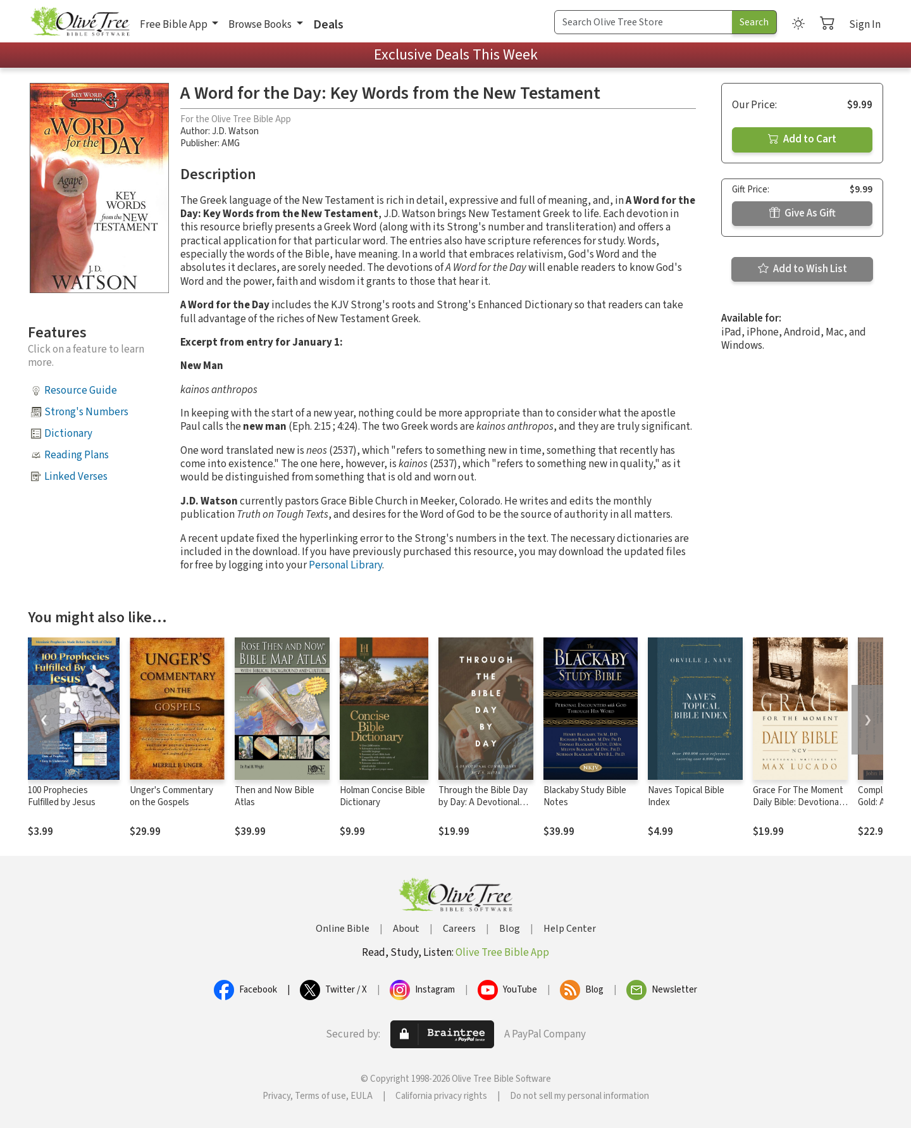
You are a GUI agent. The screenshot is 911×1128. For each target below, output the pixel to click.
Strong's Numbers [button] (86, 412)
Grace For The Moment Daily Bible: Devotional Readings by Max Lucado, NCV (798, 808)
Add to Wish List (802, 269)
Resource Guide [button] (80, 390)
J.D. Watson (235, 131)
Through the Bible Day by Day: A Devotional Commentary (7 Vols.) (483, 802)
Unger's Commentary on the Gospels (171, 796)
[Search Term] (643, 22)
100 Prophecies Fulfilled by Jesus (62, 796)
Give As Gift (802, 213)
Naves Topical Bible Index (686, 796)
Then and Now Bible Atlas (274, 796)
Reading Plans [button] (76, 455)
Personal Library (345, 565)
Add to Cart (802, 139)
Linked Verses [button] (76, 476)
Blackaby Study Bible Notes (584, 796)
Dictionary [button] (68, 433)
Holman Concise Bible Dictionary (382, 796)
